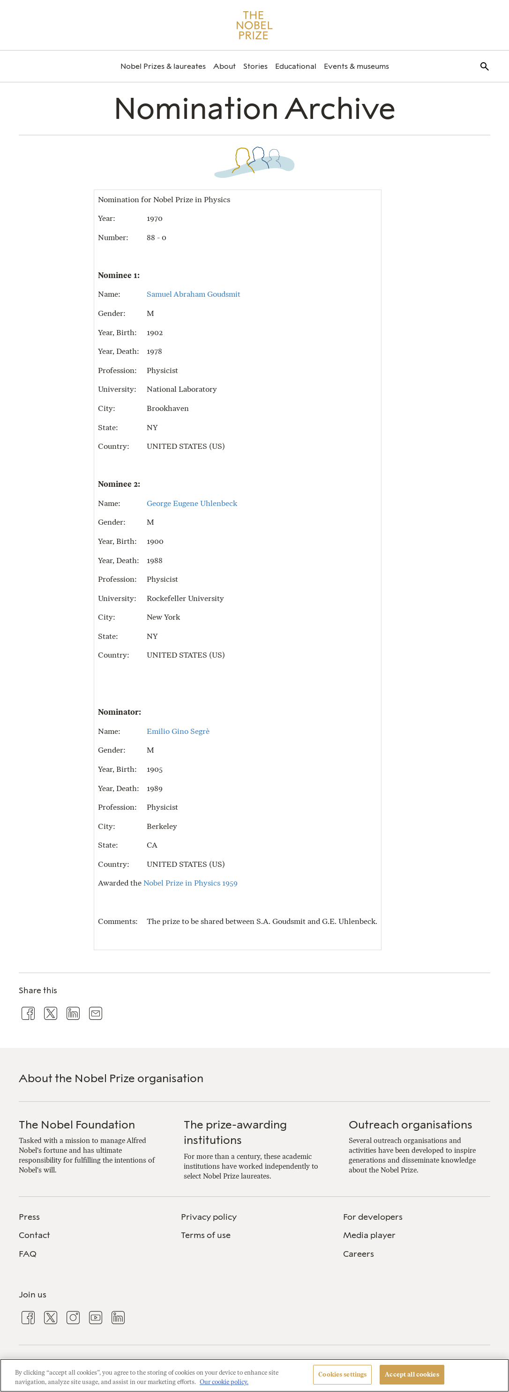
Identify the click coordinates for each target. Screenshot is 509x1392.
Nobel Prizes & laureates (163, 66)
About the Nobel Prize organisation (111, 1078)
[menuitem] (163, 66)
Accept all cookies (412, 1374)
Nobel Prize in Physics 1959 (190, 882)
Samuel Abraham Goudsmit (193, 294)
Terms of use (206, 1235)
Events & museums (356, 66)
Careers (358, 1254)
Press (29, 1217)
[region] (254, 1375)
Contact (34, 1235)
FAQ (28, 1254)
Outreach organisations (410, 1124)
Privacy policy (209, 1217)
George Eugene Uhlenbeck (192, 503)
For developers (373, 1217)
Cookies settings (342, 1374)
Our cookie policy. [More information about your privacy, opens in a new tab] (224, 1381)
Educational (295, 66)
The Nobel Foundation (77, 1124)
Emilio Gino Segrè (178, 731)
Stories (255, 66)
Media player (369, 1235)
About (224, 66)
